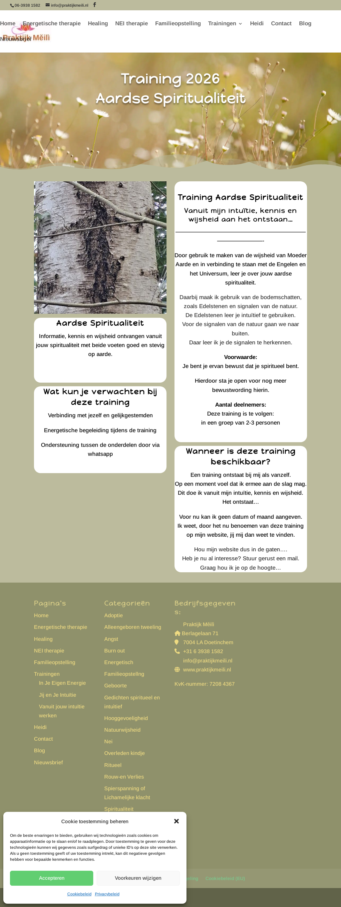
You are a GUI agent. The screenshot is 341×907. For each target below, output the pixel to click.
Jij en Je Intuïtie (57, 695)
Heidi (257, 24)
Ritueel (113, 765)
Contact (281, 24)
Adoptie (113, 615)
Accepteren (52, 878)
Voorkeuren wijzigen (138, 878)
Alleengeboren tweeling (132, 627)
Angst (111, 639)
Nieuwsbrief (16, 39)
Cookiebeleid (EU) (225, 878)
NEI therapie (131, 24)
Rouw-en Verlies (124, 777)
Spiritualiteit (119, 809)
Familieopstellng (124, 674)
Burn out (114, 650)
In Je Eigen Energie (62, 683)
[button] (176, 821)
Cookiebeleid (79, 894)
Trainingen (222, 24)
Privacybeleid (107, 894)
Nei (108, 741)
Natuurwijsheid (122, 730)
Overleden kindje (124, 753)
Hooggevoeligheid (126, 718)
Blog (305, 24)
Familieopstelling (178, 24)
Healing (98, 24)
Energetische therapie (52, 24)
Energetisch (118, 662)
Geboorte (115, 685)
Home (7, 24)
